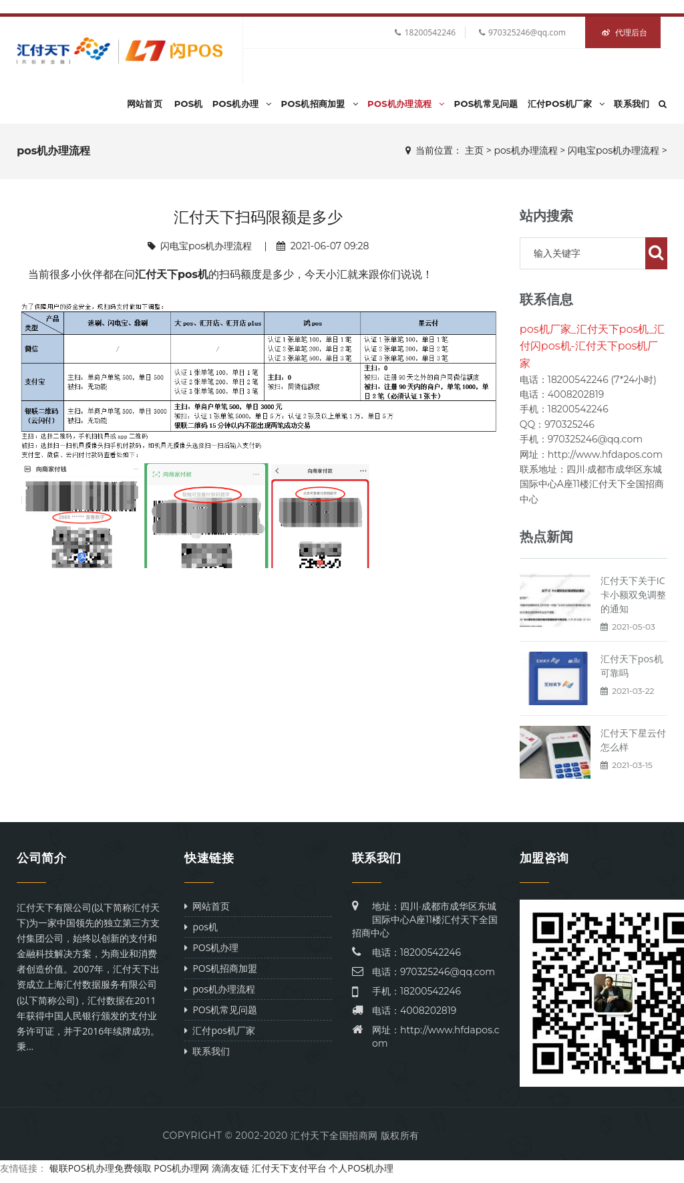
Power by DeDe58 (472, 1136)
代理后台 (624, 32)
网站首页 (144, 103)
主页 (474, 150)
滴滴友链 (230, 1168)
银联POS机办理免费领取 (100, 1168)
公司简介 (41, 858)
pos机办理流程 (405, 103)
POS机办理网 (181, 1168)
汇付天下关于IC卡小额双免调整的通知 (633, 594)
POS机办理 (242, 103)
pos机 (188, 103)
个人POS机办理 (361, 1168)
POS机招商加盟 (319, 103)
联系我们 (631, 103)
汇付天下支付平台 (289, 1168)
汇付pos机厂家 (566, 103)
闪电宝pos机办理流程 (613, 150)
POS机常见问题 (486, 103)
